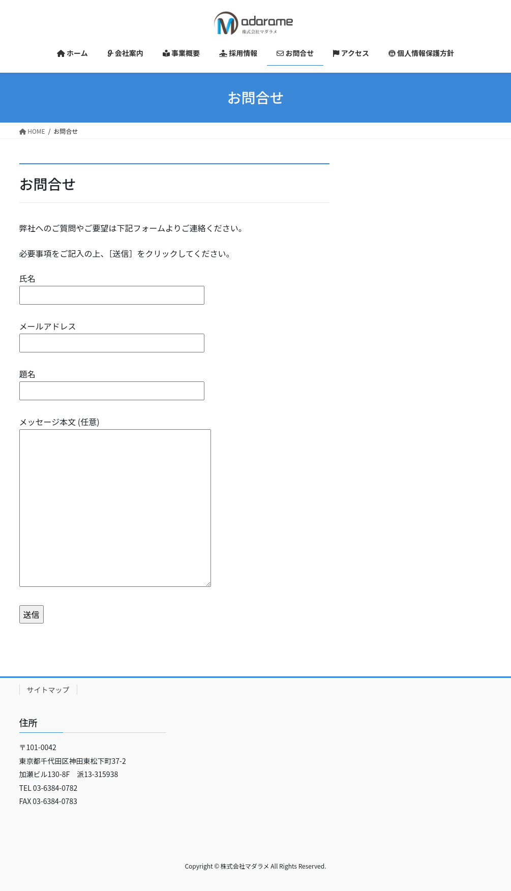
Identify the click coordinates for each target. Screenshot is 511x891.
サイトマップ (48, 690)
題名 (111, 382)
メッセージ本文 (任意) (115, 502)
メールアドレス (111, 334)
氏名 (111, 286)
